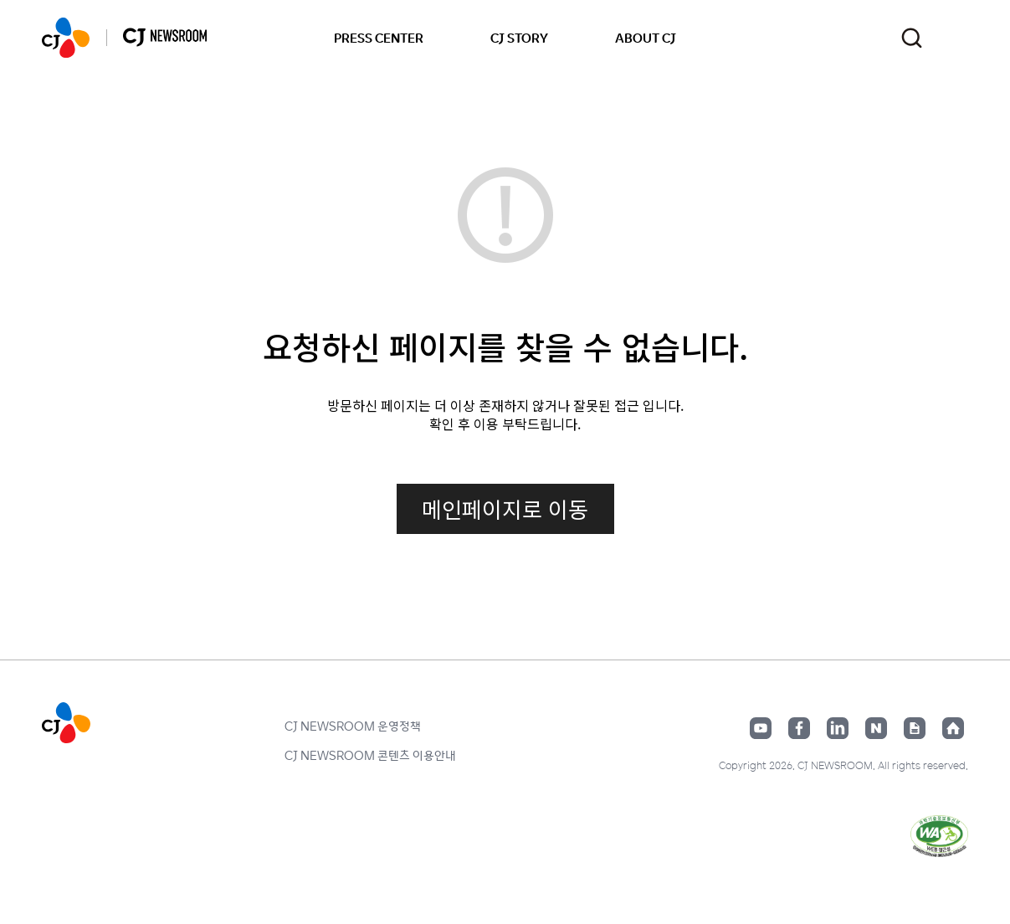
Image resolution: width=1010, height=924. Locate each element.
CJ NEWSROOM (66, 38)
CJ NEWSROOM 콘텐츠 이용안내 (370, 755)
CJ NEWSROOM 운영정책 (353, 725)
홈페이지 (953, 728)
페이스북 (799, 728)
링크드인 (838, 728)
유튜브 (761, 728)
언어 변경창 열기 (957, 38)
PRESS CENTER (378, 37)
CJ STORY (519, 37)
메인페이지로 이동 (505, 508)
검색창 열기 (911, 38)
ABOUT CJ (645, 37)
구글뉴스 (915, 728)
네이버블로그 (876, 728)
